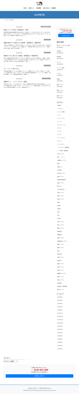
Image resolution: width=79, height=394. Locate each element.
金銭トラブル (60, 96)
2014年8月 (59, 329)
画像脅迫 (59, 234)
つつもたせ (60, 108)
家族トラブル (60, 199)
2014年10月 (60, 323)
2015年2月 (59, 310)
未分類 (58, 218)
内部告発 (59, 51)
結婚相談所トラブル (62, 241)
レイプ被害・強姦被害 (62, 150)
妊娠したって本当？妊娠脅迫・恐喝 (16, 30)
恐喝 (58, 212)
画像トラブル (60, 228)
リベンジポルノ (46, 78)
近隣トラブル (60, 257)
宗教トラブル (60, 196)
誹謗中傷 (59, 254)
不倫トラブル (60, 154)
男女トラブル (60, 225)
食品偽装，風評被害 (62, 286)
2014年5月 (59, 339)
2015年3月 (59, 306)
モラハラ (59, 62)
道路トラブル (60, 263)
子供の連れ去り (61, 189)
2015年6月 (59, 297)
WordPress (30, 390)
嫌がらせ (59, 186)
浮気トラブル (60, 221)
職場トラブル (60, 247)
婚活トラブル (60, 183)
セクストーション (61, 124)
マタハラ (59, 141)
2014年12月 (60, 316)
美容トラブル (60, 244)
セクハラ (59, 73)
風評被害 (59, 283)
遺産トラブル (60, 84)
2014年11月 (60, 319)
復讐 (58, 202)
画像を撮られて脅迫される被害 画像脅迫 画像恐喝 (22, 43)
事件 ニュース (61, 157)
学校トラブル (60, 192)
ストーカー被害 (60, 68)
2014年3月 (59, 345)
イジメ (58, 115)
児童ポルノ (60, 167)
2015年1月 (59, 313)
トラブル (59, 131)
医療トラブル (60, 176)
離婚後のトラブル (61, 273)
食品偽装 (59, 56)
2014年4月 (59, 342)
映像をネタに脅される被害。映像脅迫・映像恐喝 (21, 55)
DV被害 (59, 105)
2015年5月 (59, 300)
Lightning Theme (39, 390)
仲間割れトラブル (61, 160)
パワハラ (59, 134)
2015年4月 (59, 303)
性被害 (58, 79)
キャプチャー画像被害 (63, 147)
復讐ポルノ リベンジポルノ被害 (15, 81)
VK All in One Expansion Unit (50, 390)
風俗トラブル (60, 280)
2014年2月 (59, 348)
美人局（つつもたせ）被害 (63, 45)
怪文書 (58, 209)
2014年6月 (59, 336)
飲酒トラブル (60, 289)
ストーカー (47, 39)
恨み (58, 215)
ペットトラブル (61, 137)
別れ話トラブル (61, 173)
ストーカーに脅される (11, 68)
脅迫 (58, 251)
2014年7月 (59, 332)
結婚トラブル (60, 238)
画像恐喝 (59, 231)
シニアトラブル (61, 118)
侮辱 (58, 163)
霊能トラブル (60, 276)
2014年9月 (59, 326)
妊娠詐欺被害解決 (46, 26)
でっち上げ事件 (61, 112)
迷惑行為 (59, 260)
